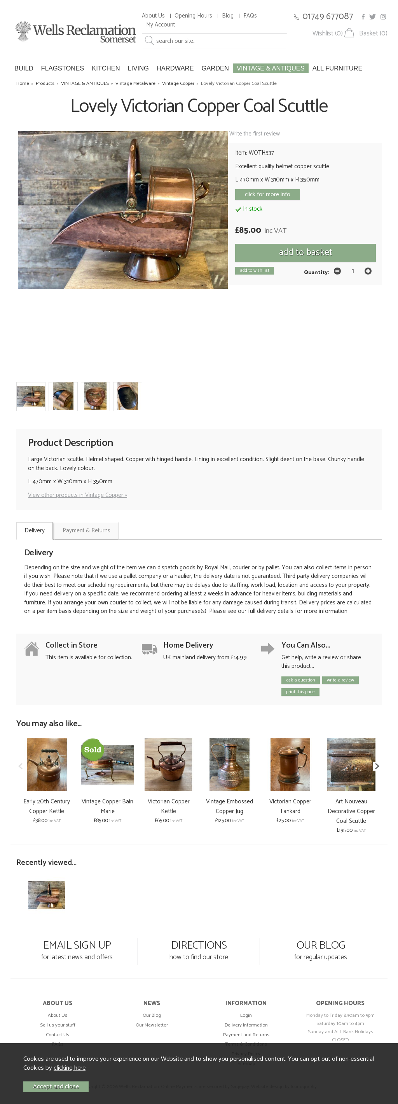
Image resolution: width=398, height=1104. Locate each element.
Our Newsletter (152, 1025)
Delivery (34, 530)
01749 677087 (327, 16)
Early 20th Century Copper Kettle (46, 806)
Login (246, 1015)
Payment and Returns (246, 1035)
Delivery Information (246, 1025)
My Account (160, 25)
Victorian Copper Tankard (290, 806)
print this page (300, 692)
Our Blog (152, 1015)
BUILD (23, 68)
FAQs (250, 16)
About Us (153, 16)
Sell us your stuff (57, 1025)
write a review (340, 680)
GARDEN (215, 68)
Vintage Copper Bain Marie (107, 806)
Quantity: (316, 272)
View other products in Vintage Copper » (77, 495)
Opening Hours (193, 16)
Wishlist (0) (327, 33)
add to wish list (254, 270)
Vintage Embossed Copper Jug (229, 806)
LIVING (138, 68)
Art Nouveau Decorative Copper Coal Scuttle (351, 811)
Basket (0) (373, 33)
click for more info (267, 194)
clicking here (70, 1068)
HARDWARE (175, 68)
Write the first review (254, 134)
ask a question (300, 680)
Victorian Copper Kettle (169, 806)
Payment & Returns (86, 530)
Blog (228, 16)
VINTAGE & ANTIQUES (271, 68)
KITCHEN (106, 68)
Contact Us (57, 1035)
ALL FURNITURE (337, 68)
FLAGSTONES (62, 68)
